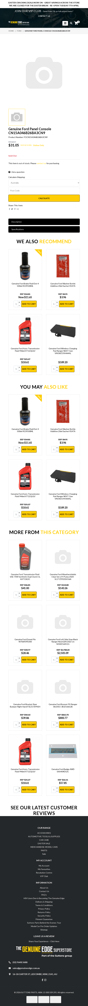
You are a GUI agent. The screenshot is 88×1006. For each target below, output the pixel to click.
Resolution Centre (44, 872)
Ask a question (16, 172)
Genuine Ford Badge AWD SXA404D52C (62, 770)
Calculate (44, 198)
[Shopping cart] (76, 23)
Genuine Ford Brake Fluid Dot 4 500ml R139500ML (25, 284)
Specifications (17, 229)
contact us (44, 16)
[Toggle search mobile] (70, 23)
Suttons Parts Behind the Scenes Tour (44, 923)
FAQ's (44, 895)
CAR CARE (44, 840)
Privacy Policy (44, 909)
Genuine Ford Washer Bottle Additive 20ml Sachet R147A (62, 284)
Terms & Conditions (44, 905)
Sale (44, 854)
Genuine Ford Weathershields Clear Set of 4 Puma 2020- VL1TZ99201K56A (63, 576)
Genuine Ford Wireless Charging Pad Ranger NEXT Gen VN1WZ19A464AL (63, 350)
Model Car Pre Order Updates (44, 926)
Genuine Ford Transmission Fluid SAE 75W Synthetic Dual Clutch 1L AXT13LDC (25, 576)
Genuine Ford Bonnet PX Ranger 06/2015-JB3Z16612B (63, 705)
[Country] (44, 182)
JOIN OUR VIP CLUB (28, 11)
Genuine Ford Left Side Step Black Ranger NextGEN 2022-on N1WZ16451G (63, 641)
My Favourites (44, 869)
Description (16, 222)
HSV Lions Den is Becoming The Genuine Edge (44, 898)
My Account (44, 865)
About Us (44, 888)
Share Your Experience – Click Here (44, 941)
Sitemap (44, 930)
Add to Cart (29, 304)
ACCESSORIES (44, 833)
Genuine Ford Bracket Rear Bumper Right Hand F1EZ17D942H (25, 705)
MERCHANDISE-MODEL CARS (44, 847)
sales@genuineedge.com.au (26, 968)
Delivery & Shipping (44, 902)
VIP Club (44, 876)
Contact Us (44, 891)
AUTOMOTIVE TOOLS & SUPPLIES (44, 836)
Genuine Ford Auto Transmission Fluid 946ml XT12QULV (25, 349)
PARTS (44, 850)
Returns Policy (44, 912)
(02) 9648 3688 (20, 962)
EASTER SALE (44, 843)
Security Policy (44, 916)
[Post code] (44, 190)
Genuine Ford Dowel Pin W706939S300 (25, 640)
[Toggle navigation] (65, 23)
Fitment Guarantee (44, 919)
